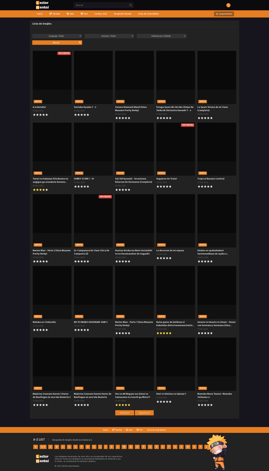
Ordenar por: (168, 36)
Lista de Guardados (156, 430)
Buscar (67, 42)
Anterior (125, 412)
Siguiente (144, 412)
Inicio (105, 430)
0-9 (43, 446)
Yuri (140, 430)
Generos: (117, 36)
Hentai (117, 430)
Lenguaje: (65, 36)
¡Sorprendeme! (224, 14)
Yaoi (129, 430)
